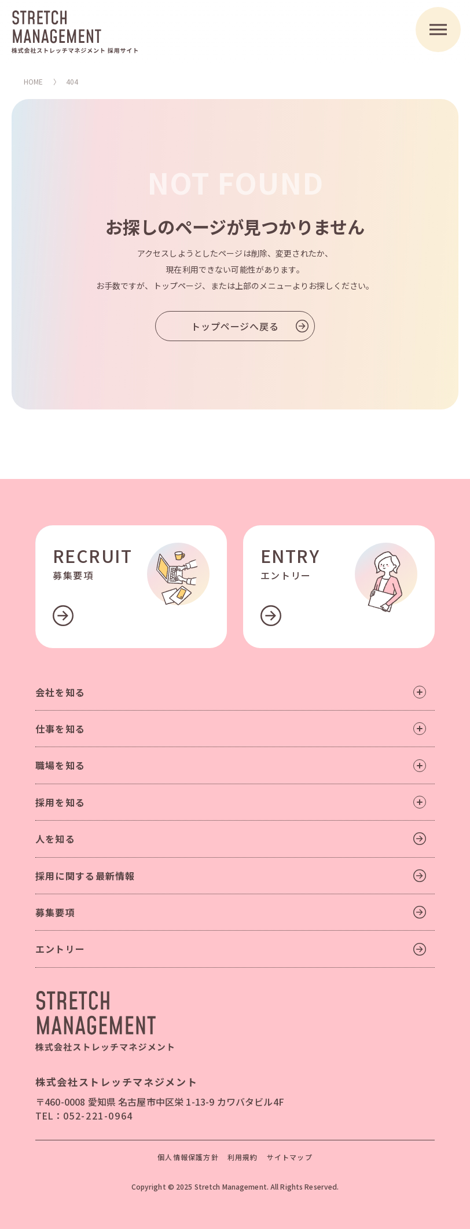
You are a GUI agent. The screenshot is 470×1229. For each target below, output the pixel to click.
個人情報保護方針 (188, 1157)
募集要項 (55, 912)
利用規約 (242, 1157)
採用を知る (230, 802)
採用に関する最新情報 (85, 876)
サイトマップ (290, 1157)
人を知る (55, 839)
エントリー (60, 949)
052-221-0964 (98, 1115)
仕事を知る (230, 729)
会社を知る (230, 692)
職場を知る (230, 765)
